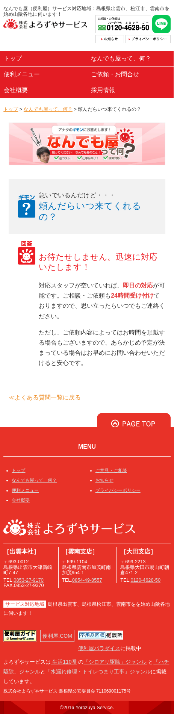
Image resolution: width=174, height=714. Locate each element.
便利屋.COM (57, 636)
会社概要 (16, 90)
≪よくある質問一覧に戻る (45, 397)
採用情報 (103, 90)
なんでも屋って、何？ (121, 58)
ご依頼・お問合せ (115, 74)
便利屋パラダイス (99, 648)
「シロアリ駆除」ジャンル (115, 662)
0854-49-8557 (87, 580)
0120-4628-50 (145, 580)
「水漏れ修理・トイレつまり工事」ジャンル (98, 672)
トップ (13, 58)
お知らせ (104, 480)
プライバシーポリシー (118, 490)
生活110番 (64, 662)
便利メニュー (22, 74)
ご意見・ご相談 (111, 470)
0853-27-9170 (29, 580)
